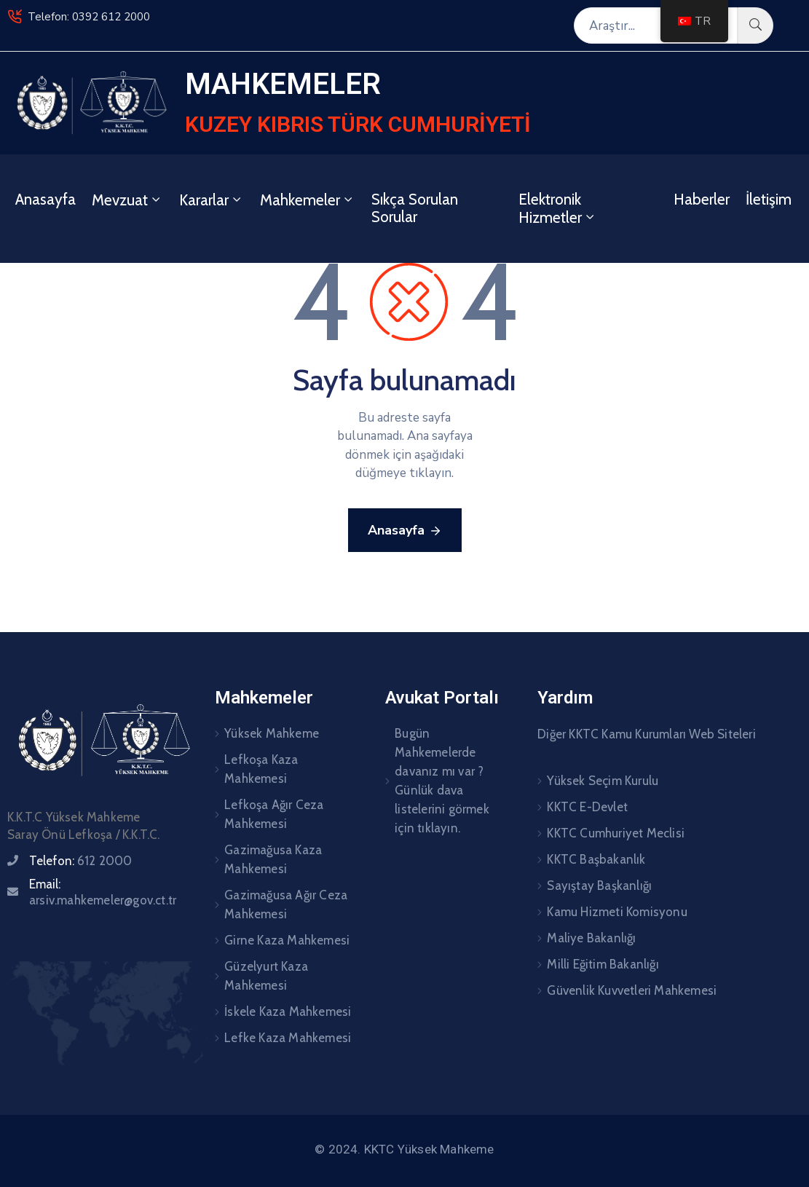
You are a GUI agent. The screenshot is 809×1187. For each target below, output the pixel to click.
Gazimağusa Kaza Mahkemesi (273, 859)
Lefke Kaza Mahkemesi (287, 1037)
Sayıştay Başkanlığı (599, 885)
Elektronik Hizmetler (557, 208)
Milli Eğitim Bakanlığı (602, 964)
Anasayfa (45, 199)
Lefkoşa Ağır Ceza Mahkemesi (273, 814)
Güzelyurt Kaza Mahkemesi (266, 976)
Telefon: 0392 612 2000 (89, 16)
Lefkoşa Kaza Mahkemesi (261, 769)
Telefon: (81, 860)
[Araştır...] (656, 25)
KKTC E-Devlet (587, 807)
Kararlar (211, 200)
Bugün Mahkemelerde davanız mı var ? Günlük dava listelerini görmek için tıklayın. (442, 780)
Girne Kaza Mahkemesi (287, 940)
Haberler (702, 199)
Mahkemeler (307, 200)
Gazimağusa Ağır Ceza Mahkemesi (285, 904)
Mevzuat (127, 200)
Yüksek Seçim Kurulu (602, 780)
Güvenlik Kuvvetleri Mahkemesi (632, 990)
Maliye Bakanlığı (591, 938)
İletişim (769, 199)
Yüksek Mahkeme (271, 733)
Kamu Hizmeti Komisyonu (617, 911)
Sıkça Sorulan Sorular (414, 208)
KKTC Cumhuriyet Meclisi (615, 833)
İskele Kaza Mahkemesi (287, 1011)
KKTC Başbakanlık (596, 859)
